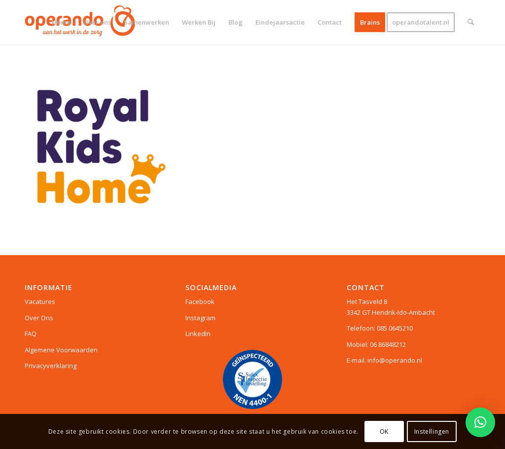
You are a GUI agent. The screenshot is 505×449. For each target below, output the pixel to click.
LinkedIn (198, 333)
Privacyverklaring (50, 365)
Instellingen (431, 431)
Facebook (200, 301)
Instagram (200, 317)
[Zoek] (470, 22)
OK (384, 431)
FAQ (30, 333)
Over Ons (39, 317)
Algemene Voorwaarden (61, 349)
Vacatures (40, 301)
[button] (480, 422)
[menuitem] (61, 22)
